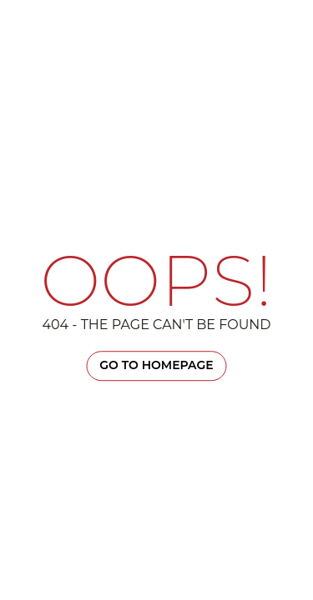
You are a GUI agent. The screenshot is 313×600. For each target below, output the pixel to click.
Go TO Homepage (156, 365)
